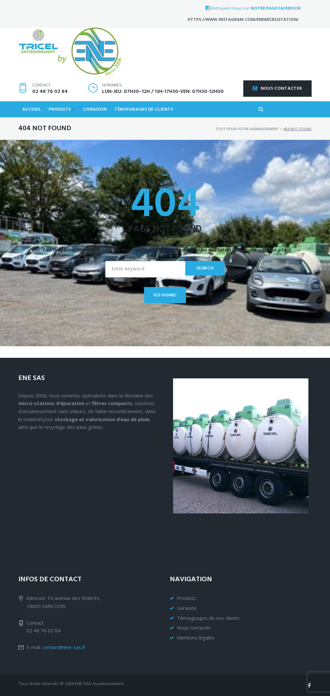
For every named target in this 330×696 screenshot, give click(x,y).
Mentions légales (196, 637)
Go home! (165, 306)
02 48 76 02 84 (50, 102)
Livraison (98, 120)
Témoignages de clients (147, 120)
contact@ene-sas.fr (64, 647)
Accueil (32, 120)
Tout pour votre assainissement (247, 140)
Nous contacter (277, 99)
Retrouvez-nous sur (227, 8)
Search (204, 279)
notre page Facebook (276, 8)
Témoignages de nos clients (208, 618)
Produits (61, 120)
